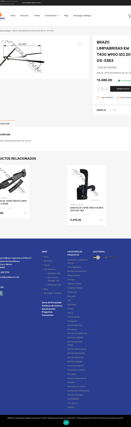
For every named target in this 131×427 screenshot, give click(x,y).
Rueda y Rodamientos (77, 378)
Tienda (37, 15)
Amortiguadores (74, 267)
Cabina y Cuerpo (76, 205)
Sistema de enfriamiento (78, 391)
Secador (71, 382)
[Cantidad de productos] (102, 89)
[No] (128, 421)
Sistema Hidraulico (75, 395)
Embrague (71, 304)
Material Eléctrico (74, 325)
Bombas (71, 279)
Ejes (69, 300)
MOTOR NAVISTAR (75, 357)
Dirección (71, 296)
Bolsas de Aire (73, 275)
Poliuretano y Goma (76, 370)
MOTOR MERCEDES (76, 353)
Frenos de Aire (73, 317)
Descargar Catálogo (82, 15)
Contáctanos (52, 15)
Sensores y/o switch (76, 386)
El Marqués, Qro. (55, 285)
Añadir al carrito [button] (25, 213)
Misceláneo (72, 329)
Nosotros (24, 15)
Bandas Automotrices (77, 271)
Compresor (72, 292)
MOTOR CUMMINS (75, 338)
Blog (66, 15)
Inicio (13, 15)
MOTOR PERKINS (74, 362)
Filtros (70, 313)
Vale (66, 423)
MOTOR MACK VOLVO (76, 349)
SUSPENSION (73, 399)
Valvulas (70, 407)
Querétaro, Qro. (54, 273)
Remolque (71, 374)
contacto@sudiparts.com (31, 3)
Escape (70, 309)
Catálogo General (74, 288)
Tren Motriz (72, 403)
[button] (79, 44)
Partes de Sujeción (75, 366)
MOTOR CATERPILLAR (77, 333)
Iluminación (72, 321)
